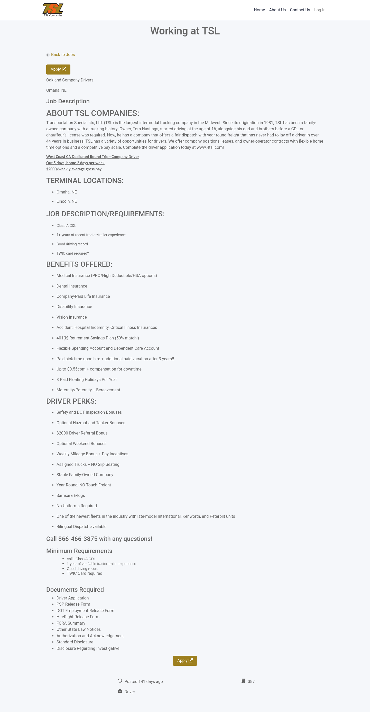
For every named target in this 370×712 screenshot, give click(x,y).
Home (259, 9)
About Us (277, 9)
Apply (58, 69)
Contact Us (300, 9)
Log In (320, 9)
